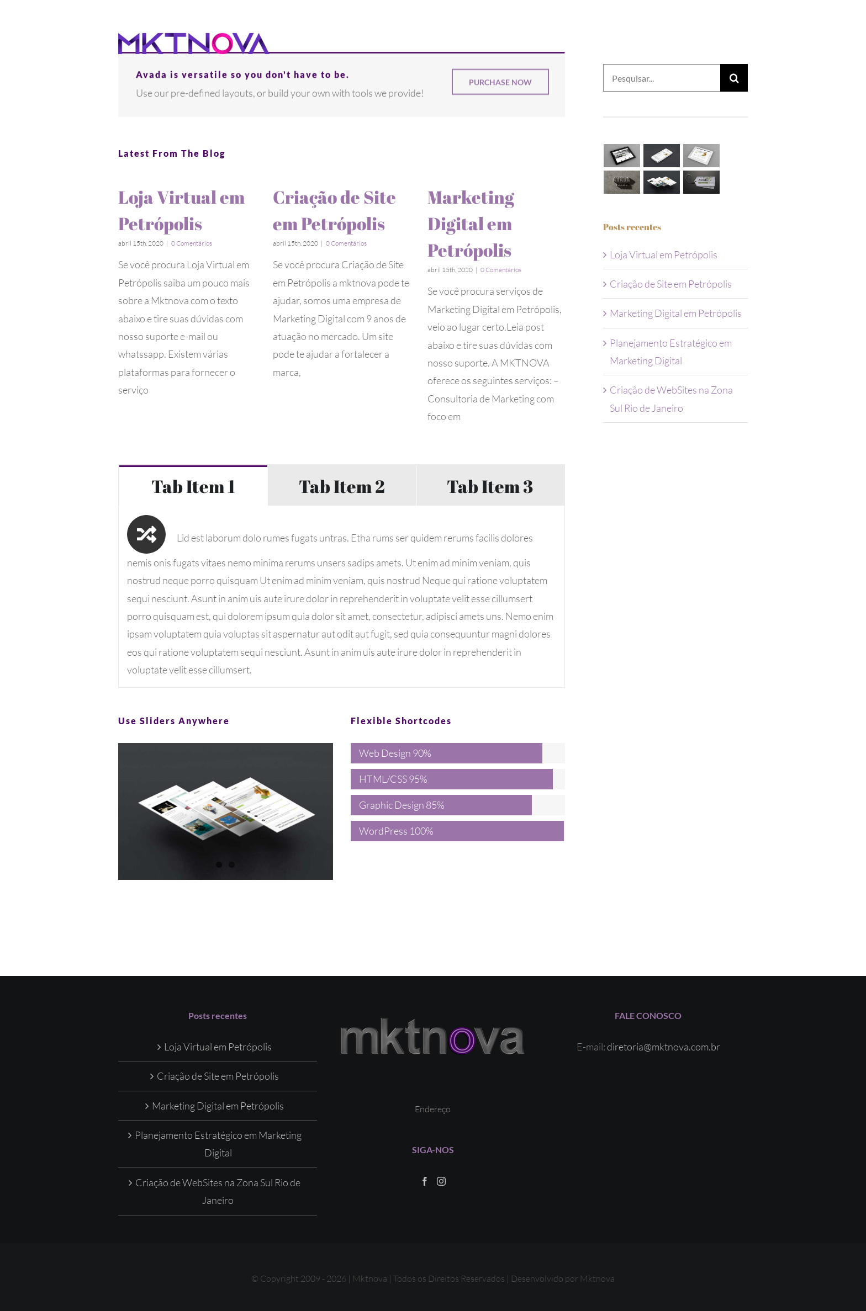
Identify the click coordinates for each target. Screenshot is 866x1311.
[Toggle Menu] (740, 44)
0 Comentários (191, 243)
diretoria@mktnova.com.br (663, 1046)
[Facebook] (424, 1180)
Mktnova (597, 1277)
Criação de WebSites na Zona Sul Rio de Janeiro (217, 1191)
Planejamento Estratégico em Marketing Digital (218, 1144)
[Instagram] (441, 1180)
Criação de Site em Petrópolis (671, 284)
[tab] (193, 485)
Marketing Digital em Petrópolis (470, 223)
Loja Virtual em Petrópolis (663, 254)
